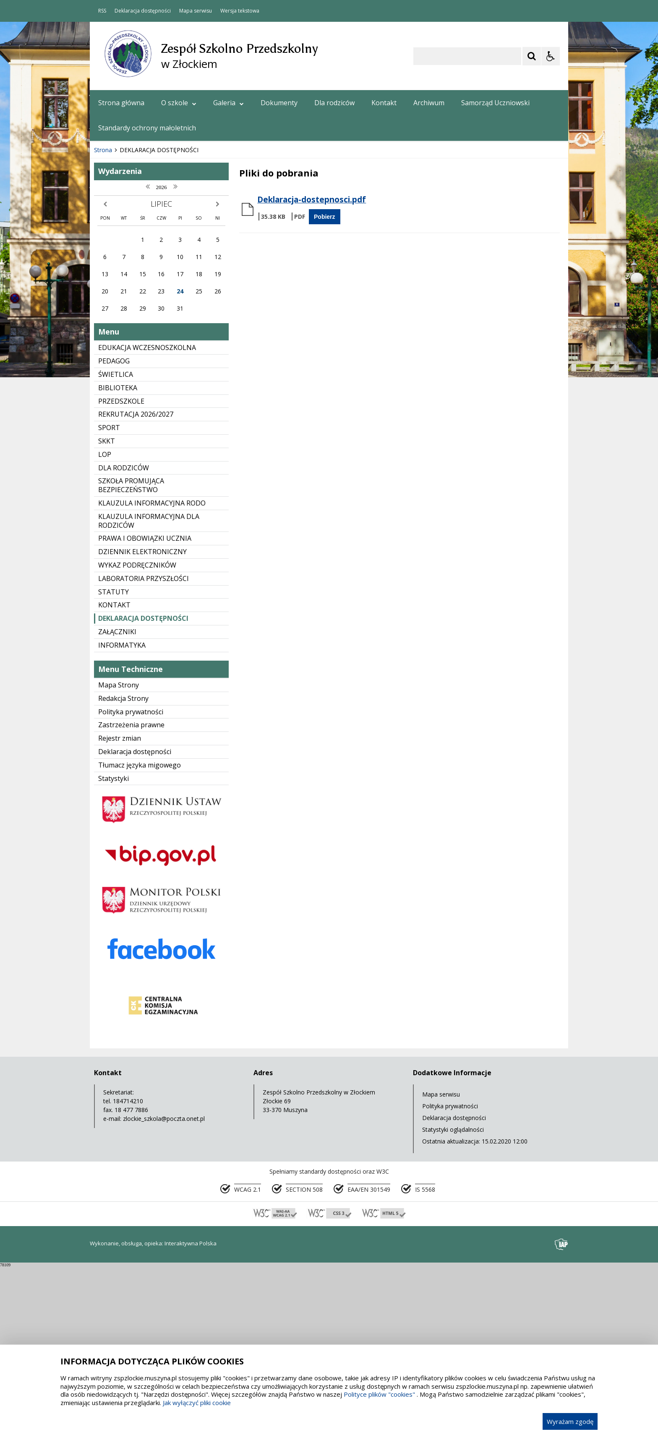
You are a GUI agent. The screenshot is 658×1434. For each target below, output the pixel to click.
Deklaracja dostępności (143, 10)
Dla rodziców (334, 102)
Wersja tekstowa (239, 10)
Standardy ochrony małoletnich (147, 127)
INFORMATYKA (122, 812)
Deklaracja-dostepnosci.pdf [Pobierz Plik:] (311, 367)
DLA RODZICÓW (123, 635)
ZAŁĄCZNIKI (117, 799)
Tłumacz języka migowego (139, 932)
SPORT (109, 595)
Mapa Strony (118, 852)
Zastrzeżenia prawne (131, 892)
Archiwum (428, 102)
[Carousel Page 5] (203, 292)
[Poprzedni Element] (129, 293)
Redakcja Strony (123, 866)
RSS (102, 10)
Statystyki (113, 946)
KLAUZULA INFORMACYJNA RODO (152, 670)
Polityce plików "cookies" (379, 1394)
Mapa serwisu (195, 10)
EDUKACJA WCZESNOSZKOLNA (147, 515)
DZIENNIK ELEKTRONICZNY (142, 719)
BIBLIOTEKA (117, 555)
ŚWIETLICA (115, 542)
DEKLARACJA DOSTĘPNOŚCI (143, 786)
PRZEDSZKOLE (121, 568)
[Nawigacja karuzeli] (140, 293)
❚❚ (106, 292)
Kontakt (384, 102)
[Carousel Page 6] (211, 292)
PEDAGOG (114, 528)
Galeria (228, 102)
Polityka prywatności (130, 879)
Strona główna (121, 102)
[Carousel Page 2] (179, 292)
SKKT (106, 608)
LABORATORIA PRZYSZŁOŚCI (143, 746)
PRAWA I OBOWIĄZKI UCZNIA (144, 706)
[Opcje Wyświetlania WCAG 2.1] (550, 56)
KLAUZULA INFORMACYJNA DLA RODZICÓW (148, 688)
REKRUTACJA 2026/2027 (135, 581)
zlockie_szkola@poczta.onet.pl (164, 1286)
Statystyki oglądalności (453, 1297)
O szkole (178, 102)
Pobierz (324, 384)
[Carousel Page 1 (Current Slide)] (171, 292)
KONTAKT (114, 772)
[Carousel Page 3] (187, 292)
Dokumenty (279, 102)
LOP (104, 622)
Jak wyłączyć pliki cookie (197, 1402)
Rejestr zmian (119, 905)
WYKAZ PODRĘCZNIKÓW (137, 732)
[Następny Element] (150, 293)
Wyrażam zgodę (570, 1421)
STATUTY (113, 759)
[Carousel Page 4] (195, 292)
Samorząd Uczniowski (495, 102)
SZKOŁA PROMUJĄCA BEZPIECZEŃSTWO (131, 653)
